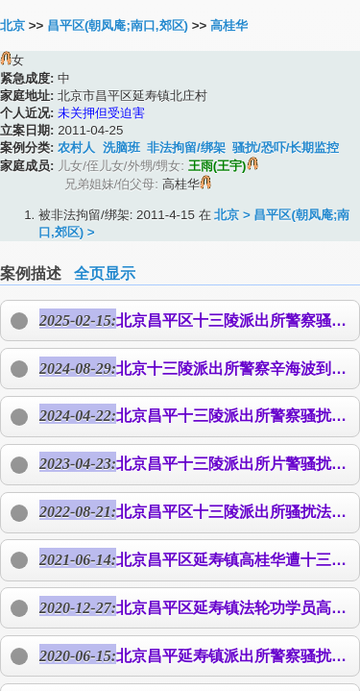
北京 (12, 25)
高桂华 (229, 25)
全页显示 (104, 273)
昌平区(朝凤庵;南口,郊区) (117, 25)
